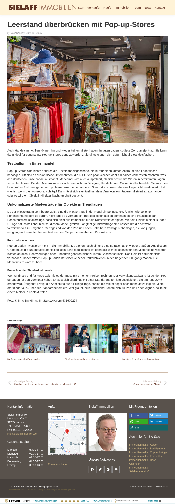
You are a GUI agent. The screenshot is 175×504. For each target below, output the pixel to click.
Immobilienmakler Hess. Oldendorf (143, 462)
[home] (42, 7)
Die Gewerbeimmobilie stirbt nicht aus (82, 359)
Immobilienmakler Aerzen (143, 444)
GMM (55, 486)
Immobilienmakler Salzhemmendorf (139, 469)
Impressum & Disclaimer (141, 486)
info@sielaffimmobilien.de (22, 433)
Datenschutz (162, 486)
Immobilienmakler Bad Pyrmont (147, 448)
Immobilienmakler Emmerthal (145, 456)
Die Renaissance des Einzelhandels (23, 359)
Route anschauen (58, 464)
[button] (94, 7)
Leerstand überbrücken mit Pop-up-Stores (141, 359)
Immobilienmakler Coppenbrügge (148, 452)
